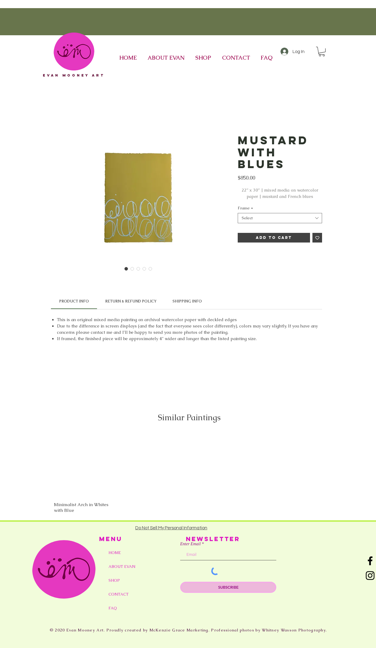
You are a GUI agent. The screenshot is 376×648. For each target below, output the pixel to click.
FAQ (112, 608)
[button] (321, 51)
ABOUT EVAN (121, 566)
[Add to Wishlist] (317, 238)
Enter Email (190, 544)
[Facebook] (370, 561)
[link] (74, 301)
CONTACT (118, 594)
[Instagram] (370, 575)
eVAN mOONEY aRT (74, 75)
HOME (114, 552)
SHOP (114, 580)
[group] (189, 473)
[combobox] (280, 218)
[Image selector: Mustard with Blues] (126, 269)
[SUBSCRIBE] (228, 587)
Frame (245, 208)
